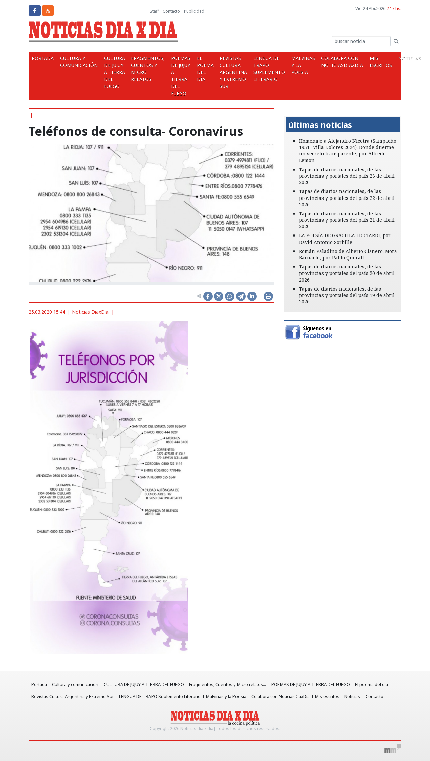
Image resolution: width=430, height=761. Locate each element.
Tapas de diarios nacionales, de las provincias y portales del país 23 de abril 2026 (347, 175)
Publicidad (194, 11)
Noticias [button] (400, 58)
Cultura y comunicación (77, 61)
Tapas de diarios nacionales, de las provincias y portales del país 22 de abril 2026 (347, 197)
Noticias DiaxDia (90, 312)
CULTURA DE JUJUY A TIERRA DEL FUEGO (112, 72)
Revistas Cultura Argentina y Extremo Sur (227, 72)
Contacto (171, 11)
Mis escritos (371, 61)
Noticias (353, 696)
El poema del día (200, 68)
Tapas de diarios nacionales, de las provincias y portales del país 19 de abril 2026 (347, 295)
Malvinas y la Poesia (295, 65)
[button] (293, 111)
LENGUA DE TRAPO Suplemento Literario (262, 68)
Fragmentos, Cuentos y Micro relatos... (145, 68)
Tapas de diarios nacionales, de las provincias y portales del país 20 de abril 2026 (347, 273)
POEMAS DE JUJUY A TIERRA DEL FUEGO (176, 76)
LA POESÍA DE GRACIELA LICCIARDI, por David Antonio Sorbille (345, 238)
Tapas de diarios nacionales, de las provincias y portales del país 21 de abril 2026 (347, 219)
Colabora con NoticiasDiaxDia (334, 61)
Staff (154, 11)
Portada (42, 58)
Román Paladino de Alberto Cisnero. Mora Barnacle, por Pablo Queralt (348, 254)
